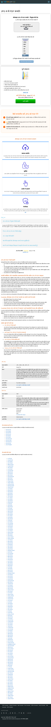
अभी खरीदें (25, 101)
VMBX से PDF (10, 695)
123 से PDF (10, 520)
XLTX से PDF (10, 523)
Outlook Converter (13, 705)
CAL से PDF (10, 499)
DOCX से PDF (11, 537)
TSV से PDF (10, 527)
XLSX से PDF (10, 470)
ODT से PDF (10, 514)
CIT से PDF (10, 508)
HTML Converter (34, 705)
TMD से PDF (10, 663)
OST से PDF (10, 463)
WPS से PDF (10, 662)
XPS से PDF (10, 535)
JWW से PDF (10, 583)
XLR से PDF (10, 517)
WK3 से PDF (10, 518)
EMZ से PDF (10, 506)
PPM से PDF (10, 502)
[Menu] (48, 2)
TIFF (25, 46)
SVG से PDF (10, 526)
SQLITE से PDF (11, 645)
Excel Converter (42, 705)
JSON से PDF (10, 487)
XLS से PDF (10, 469)
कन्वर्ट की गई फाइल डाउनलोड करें (26, 61)
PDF (25, 55)
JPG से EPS (8, 435)
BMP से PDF (10, 494)
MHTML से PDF (11, 485)
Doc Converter (27, 705)
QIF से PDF (10, 608)
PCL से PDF (10, 497)
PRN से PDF (10, 490)
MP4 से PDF (10, 475)
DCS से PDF (10, 473)
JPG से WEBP (9, 444)
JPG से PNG (8, 432)
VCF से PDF (10, 539)
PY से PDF (10, 666)
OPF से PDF (10, 697)
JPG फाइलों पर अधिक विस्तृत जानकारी (23, 385)
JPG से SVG (8, 434)
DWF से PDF (10, 479)
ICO (24, 51)
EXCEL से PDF (11, 614)
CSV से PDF (10, 530)
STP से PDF (10, 600)
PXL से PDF (10, 515)
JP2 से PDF (10, 505)
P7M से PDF (10, 544)
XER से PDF (10, 555)
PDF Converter (5, 705)
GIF (24, 48)
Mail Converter (21, 705)
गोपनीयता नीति (8, 717)
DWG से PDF (10, 586)
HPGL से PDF (10, 532)
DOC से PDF (10, 650)
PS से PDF (10, 503)
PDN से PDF (10, 549)
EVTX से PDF (10, 553)
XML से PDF (10, 467)
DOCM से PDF (11, 657)
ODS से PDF (10, 617)
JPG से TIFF (8, 429)
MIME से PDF (10, 686)
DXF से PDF (10, 512)
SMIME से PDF (11, 688)
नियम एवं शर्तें (13, 717)
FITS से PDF (10, 529)
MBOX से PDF (11, 464)
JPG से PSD (8, 443)
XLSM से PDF (10, 466)
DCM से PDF (10, 509)
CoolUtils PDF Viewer (20, 414)
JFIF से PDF (10, 547)
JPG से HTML (9, 440)
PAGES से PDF (11, 642)
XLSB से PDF (10, 627)
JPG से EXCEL (9, 438)
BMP (25, 44)
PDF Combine (10, 707)
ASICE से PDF (11, 698)
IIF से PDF (10, 611)
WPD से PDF (10, 660)
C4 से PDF (10, 458)
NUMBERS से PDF (12, 644)
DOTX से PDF (10, 656)
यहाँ (25, 212)
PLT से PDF (10, 592)
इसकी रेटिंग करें (25, 252)
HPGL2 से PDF (11, 538)
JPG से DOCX (9, 441)
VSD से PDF (10, 500)
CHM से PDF (10, 460)
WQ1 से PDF (10, 511)
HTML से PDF (10, 481)
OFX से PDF (10, 609)
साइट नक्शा (3, 717)
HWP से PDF (10, 659)
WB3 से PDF (10, 472)
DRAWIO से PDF (11, 550)
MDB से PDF (10, 639)
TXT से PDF (10, 488)
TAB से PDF (10, 626)
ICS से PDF (10, 612)
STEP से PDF (10, 598)
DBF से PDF (10, 533)
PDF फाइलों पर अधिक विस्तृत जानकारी (23, 419)
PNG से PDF (10, 491)
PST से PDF (10, 461)
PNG (25, 53)
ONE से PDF (10, 647)
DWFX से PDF (11, 589)
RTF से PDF (10, 651)
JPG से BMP (8, 431)
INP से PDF (10, 665)
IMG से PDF (10, 478)
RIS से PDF (10, 552)
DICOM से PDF (11, 476)
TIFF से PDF (10, 496)
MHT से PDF (10, 546)
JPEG (25, 42)
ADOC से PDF (11, 482)
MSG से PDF (10, 543)
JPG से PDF (10, 493)
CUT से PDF (10, 585)
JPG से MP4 (8, 437)
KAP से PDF (10, 521)
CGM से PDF (10, 524)
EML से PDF (10, 541)
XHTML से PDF (11, 484)
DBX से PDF (10, 692)
